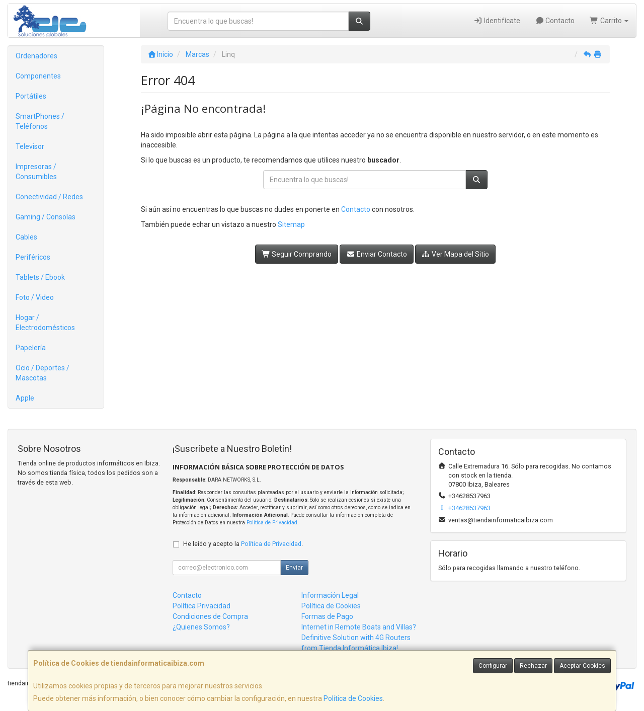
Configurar (492, 665)
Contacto (555, 21)
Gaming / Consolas (45, 217)
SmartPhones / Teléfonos (40, 121)
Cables (26, 237)
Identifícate (496, 21)
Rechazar (533, 665)
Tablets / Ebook (40, 277)
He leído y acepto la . (243, 543)
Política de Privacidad (272, 522)
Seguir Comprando (297, 254)
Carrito (609, 21)
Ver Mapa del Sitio (456, 254)
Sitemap (291, 224)
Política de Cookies (353, 698)
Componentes (38, 76)
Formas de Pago (327, 616)
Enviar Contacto (376, 254)
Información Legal (330, 595)
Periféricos (33, 257)
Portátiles (31, 96)
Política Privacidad (201, 606)
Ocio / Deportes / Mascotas (42, 373)
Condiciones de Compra (210, 616)
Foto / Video (35, 297)
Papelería (31, 348)
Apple (25, 398)
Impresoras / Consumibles (36, 172)
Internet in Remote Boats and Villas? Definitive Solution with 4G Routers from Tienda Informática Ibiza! (358, 637)
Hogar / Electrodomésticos (45, 322)
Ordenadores (36, 56)
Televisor (30, 146)
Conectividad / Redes (49, 197)
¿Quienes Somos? (201, 627)
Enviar (294, 567)
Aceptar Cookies (582, 665)
